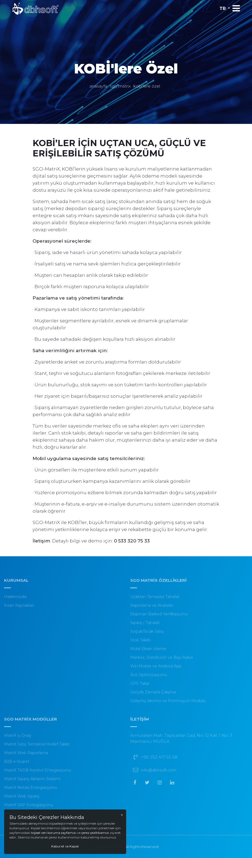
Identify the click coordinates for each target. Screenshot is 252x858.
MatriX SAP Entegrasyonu (28, 807)
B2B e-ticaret (16, 764)
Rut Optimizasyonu (148, 677)
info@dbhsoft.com (158, 772)
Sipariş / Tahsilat (145, 625)
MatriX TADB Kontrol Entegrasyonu (37, 772)
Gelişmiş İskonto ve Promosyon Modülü (168, 703)
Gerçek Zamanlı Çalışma (153, 694)
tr (222, 8)
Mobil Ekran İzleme (148, 651)
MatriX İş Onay (17, 738)
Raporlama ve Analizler (151, 608)
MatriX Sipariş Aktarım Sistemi (32, 781)
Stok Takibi (140, 642)
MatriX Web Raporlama (26, 755)
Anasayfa (98, 86)
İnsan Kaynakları (19, 608)
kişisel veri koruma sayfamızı (54, 833)
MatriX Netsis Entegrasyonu (30, 790)
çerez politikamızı (95, 833)
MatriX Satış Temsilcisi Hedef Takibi (37, 746)
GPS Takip (139, 686)
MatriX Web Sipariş (21, 798)
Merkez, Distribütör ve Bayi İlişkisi (161, 660)
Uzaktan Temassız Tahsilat (155, 599)
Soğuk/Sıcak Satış (147, 634)
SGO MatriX (120, 86)
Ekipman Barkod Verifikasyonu (159, 616)
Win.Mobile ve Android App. (156, 668)
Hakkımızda (15, 599)
